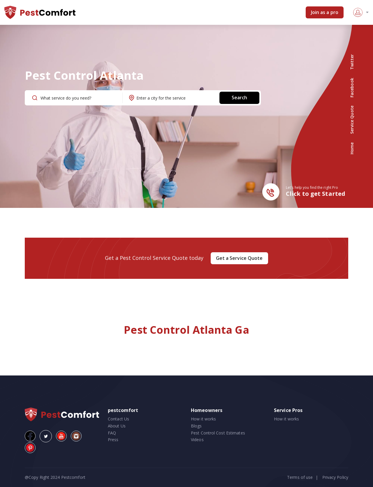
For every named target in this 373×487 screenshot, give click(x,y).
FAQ (112, 433)
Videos (197, 439)
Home (352, 148)
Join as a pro (324, 12)
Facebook (352, 88)
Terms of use (300, 477)
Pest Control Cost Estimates (218, 433)
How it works (203, 419)
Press (113, 439)
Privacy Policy (335, 477)
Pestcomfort (72, 477)
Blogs (196, 426)
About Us (117, 426)
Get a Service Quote (239, 258)
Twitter (352, 62)
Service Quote (352, 120)
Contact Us (118, 419)
